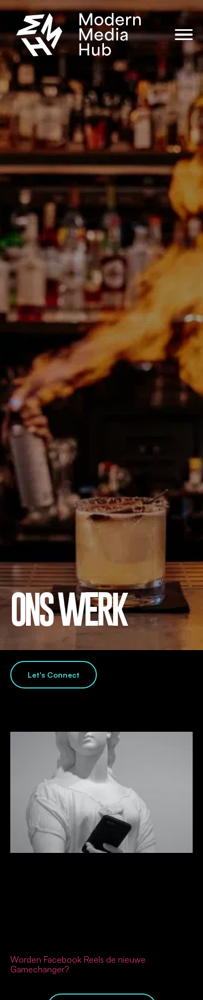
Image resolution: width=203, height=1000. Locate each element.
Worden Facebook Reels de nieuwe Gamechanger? (78, 964)
